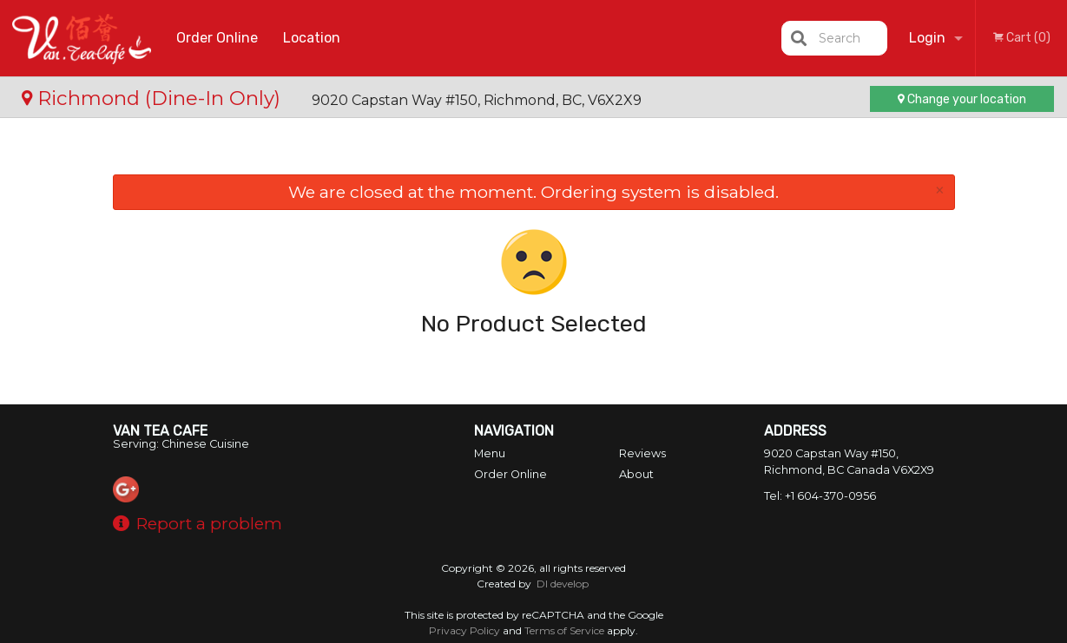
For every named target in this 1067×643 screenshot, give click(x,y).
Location (311, 38)
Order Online (217, 38)
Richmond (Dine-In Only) (154, 98)
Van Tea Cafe (160, 431)
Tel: (820, 495)
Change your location (962, 99)
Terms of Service (564, 630)
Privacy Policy (464, 630)
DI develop (563, 583)
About (636, 474)
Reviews (642, 453)
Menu (489, 453)
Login (927, 38)
